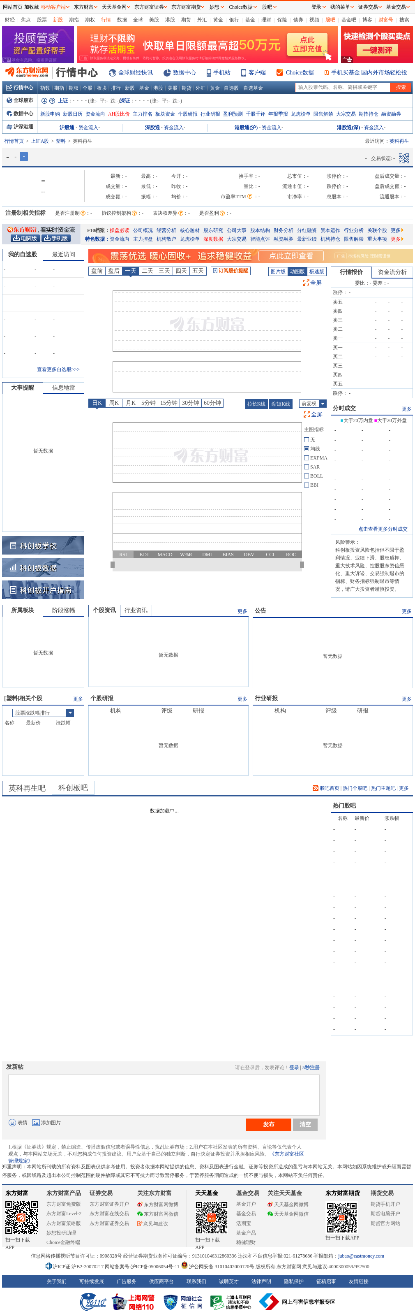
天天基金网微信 (288, 1214)
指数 (45, 88)
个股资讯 (104, 610)
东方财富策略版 (63, 1223)
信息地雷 (63, 388)
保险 (282, 20)
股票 (42, 20)
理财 (266, 20)
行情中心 (19, 88)
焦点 (26, 20)
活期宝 (243, 1223)
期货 (186, 20)
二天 (147, 271)
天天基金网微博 (288, 1204)
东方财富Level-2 (63, 1213)
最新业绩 (307, 239)
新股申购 (50, 114)
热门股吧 (344, 806)
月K (131, 403)
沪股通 (67, 127)
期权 (90, 20)
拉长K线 (256, 404)
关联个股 (377, 230)
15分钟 (169, 403)
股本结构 (260, 230)
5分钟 (148, 403)
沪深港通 (20, 127)
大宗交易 (346, 114)
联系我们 (196, 1281)
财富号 (385, 20)
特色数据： (97, 239)
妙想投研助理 (61, 1233)
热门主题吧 (383, 788)
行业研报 (210, 114)
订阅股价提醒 (230, 271)
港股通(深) (348, 127)
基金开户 (246, 1204)
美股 (154, 20)
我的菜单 (340, 7)
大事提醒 (22, 388)
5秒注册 (311, 1067)
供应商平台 (161, 1281)
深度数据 (213, 239)
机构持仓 (330, 239)
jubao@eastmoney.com (361, 1256)
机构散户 (166, 239)
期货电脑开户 (385, 1213)
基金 (250, 20)
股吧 (330, 20)
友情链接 (359, 1281)
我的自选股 (22, 254)
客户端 (257, 73)
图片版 (278, 271)
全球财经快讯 (135, 73)
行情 (106, 20)
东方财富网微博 (157, 1204)
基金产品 (246, 1233)
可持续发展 (91, 1281)
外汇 (202, 20)
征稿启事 (326, 1281)
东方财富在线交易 (109, 1213)
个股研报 (188, 114)
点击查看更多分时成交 (383, 529)
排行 (116, 88)
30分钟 (190, 403)
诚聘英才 (229, 1281)
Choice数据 (300, 73)
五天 (198, 271)
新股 (58, 20)
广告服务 (126, 1281)
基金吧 (348, 20)
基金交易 (246, 1213)
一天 (130, 271)
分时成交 (344, 408)
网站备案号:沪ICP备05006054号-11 (143, 1267)
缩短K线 (281, 404)
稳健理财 (246, 1242)
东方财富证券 (149, 7)
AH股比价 (119, 114)
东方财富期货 (342, 1193)
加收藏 (31, 7)
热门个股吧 (355, 788)
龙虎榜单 (301, 114)
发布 (268, 1124)
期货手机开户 (385, 1204)
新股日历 (73, 114)
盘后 (114, 271)
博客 (367, 20)
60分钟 (212, 403)
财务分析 (283, 230)
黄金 (218, 20)
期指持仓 (368, 114)
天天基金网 (114, 7)
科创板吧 (73, 788)
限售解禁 (323, 114)
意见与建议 (152, 1224)
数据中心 (184, 73)
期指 (74, 20)
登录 (294, 1067)
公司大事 (237, 230)
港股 (170, 20)
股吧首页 (326, 788)
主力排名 (142, 114)
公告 (260, 611)
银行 (234, 20)
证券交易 (368, 7)
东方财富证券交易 (109, 1223)
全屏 (316, 283)
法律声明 (261, 1281)
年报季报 (278, 114)
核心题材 (190, 230)
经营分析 (166, 230)
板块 (102, 88)
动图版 (297, 271)
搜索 (404, 20)
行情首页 (14, 141)
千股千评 (255, 114)
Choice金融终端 (63, 1242)
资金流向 (95, 114)
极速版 (316, 271)
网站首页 (13, 7)
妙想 (214, 7)
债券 (298, 20)
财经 (10, 20)
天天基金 (206, 1193)
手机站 (222, 73)
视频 (314, 20)
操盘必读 (119, 230)
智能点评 (260, 239)
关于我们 (57, 1281)
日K (97, 403)
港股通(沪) (246, 127)
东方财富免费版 (63, 1204)
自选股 (231, 88)
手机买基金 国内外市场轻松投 (369, 73)
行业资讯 (136, 610)
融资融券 (391, 114)
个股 (87, 88)
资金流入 (88, 127)
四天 (181, 271)
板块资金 (165, 114)
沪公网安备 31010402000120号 (217, 1267)
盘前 (97, 271)
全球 (138, 20)
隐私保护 (294, 1281)
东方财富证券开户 (109, 1204)
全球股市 (20, 100)
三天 (164, 271)
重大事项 (377, 239)
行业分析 (354, 230)
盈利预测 (233, 114)
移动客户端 (53, 7)
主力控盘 (143, 239)
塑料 (61, 141)
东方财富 (16, 1193)
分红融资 (307, 230)
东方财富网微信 (157, 1214)
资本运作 (330, 230)
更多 (397, 230)
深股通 (152, 127)
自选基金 (253, 88)
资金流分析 (392, 272)
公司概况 (143, 230)
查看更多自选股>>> (58, 369)
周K (114, 403)
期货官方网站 (385, 1223)
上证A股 (40, 141)
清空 (305, 1124)
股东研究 (213, 230)
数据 (122, 20)
